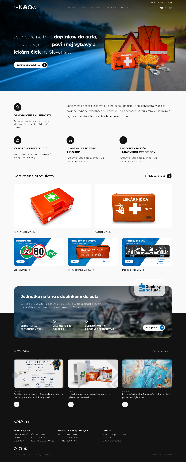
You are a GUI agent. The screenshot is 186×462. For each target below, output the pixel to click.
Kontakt (125, 7)
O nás (83, 7)
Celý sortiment (160, 176)
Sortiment (96, 7)
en (166, 8)
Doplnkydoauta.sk (160, 2)
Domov (71, 7)
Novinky (111, 7)
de (170, 8)
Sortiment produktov (32, 65)
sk (161, 8)
